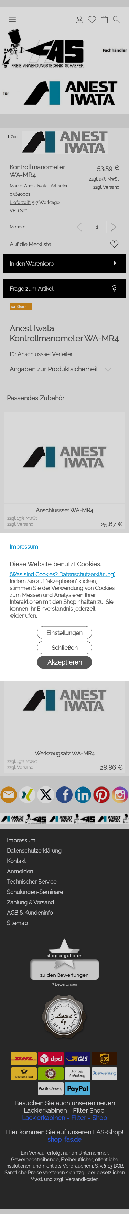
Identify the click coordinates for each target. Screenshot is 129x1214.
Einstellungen (64, 632)
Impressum (24, 547)
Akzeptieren (64, 662)
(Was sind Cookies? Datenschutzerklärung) (62, 574)
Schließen (65, 647)
